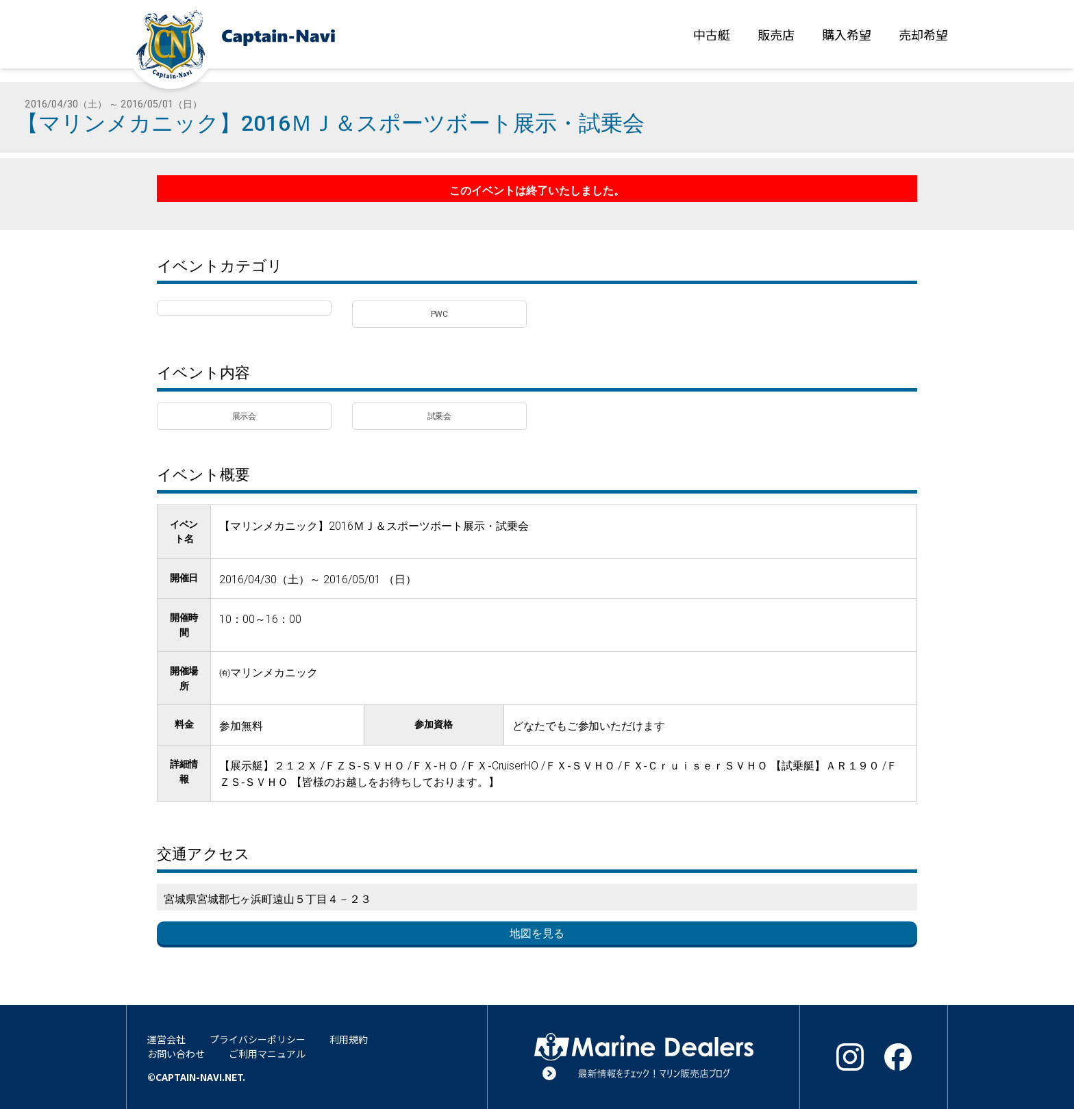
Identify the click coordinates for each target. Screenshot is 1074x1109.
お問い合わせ (176, 1053)
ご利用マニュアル (267, 1053)
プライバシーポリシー (257, 1039)
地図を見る (537, 933)
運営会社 (166, 1039)
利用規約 (348, 1039)
